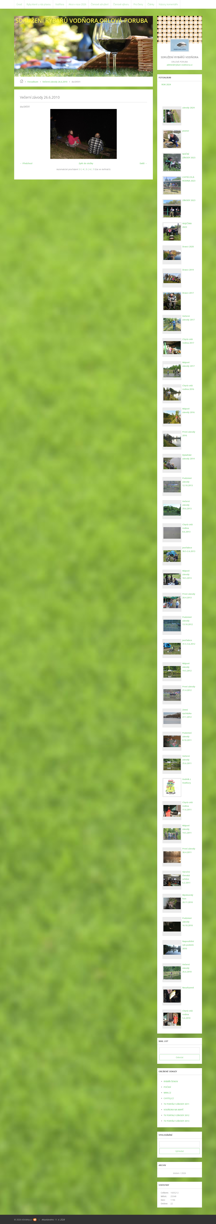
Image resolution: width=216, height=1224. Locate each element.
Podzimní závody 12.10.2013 (187, 482)
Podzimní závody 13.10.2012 (187, 621)
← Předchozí (26, 163)
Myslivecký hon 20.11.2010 (187, 899)
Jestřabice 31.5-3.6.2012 (188, 642)
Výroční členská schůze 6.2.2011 (186, 877)
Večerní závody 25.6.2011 (187, 760)
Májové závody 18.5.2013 (187, 574)
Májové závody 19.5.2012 (187, 667)
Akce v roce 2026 (77, 4)
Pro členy (138, 4)
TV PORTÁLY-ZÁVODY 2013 (176, 1121)
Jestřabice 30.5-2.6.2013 (188, 549)
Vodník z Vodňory (186, 781)
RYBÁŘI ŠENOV (171, 1081)
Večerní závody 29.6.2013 (187, 505)
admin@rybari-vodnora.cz (179, 64)
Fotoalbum (32, 81)
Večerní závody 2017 (188, 318)
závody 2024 (188, 107)
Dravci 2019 (188, 269)
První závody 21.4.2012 (188, 688)
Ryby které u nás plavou (39, 4)
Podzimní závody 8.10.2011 (187, 736)
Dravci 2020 (188, 246)
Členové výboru (121, 4)
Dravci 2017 (188, 292)
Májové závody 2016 (188, 410)
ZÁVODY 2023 (188, 200)
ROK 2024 (166, 84)
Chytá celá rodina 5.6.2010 (187, 1014)
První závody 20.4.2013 (188, 596)
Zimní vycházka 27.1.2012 (187, 713)
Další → (143, 163)
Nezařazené (188, 987)
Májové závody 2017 (188, 364)
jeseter (185, 130)
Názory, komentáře (168, 4)
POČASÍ (167, 1087)
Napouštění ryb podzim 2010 (188, 945)
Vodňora (59, 4)
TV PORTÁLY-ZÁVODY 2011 (176, 1104)
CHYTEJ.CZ (169, 1098)
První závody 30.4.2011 (188, 850)
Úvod (19, 4)
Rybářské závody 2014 (188, 457)
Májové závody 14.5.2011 (187, 829)
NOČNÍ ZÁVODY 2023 (188, 156)
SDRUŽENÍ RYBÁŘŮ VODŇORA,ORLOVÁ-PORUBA (82, 20)
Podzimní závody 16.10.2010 (187, 922)
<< (162, 1173)
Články (151, 4)
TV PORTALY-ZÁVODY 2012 (176, 1115)
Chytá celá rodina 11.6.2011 (187, 806)
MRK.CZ (167, 1092)
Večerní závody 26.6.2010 (54, 81)
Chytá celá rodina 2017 (188, 341)
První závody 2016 (188, 433)
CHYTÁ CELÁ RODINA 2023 (188, 179)
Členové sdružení (100, 4)
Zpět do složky (86, 163)
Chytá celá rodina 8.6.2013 (187, 528)
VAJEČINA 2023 (187, 225)
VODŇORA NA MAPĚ (173, 1109)
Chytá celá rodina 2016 (188, 387)
